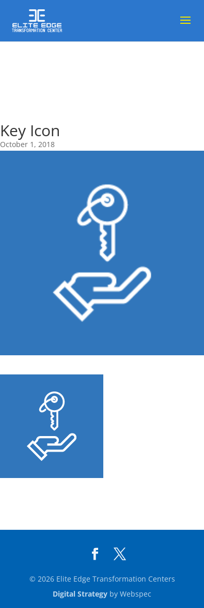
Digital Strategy (80, 594)
